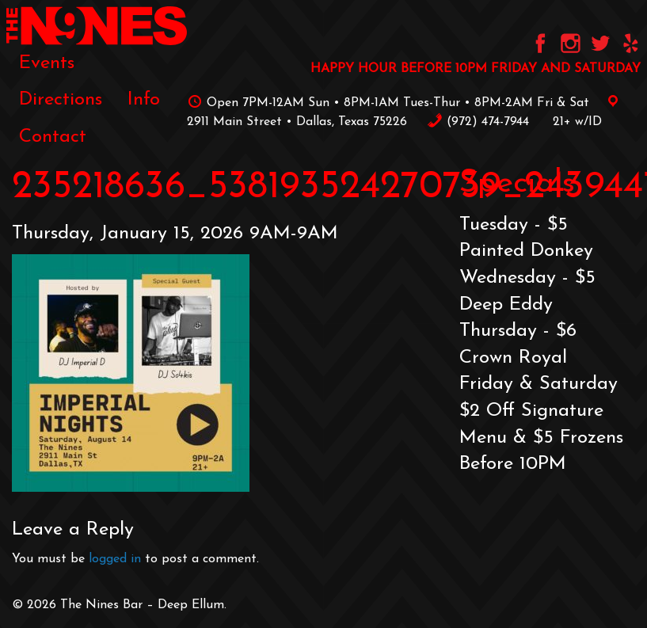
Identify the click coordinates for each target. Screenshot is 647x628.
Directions (60, 99)
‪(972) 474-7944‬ (478, 122)
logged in (115, 559)
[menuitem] (46, 63)
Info (143, 99)
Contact (52, 137)
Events (46, 63)
